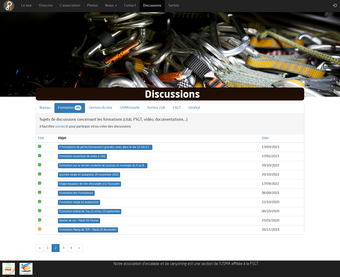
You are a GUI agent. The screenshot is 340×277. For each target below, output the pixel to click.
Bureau (45, 108)
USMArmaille (130, 108)
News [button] (111, 6)
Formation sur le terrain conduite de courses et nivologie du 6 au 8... (102, 165)
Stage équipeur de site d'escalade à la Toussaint (89, 184)
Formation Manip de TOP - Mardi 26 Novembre (88, 230)
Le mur (26, 6)
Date (265, 138)
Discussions (154, 5)
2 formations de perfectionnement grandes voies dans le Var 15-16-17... (105, 147)
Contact (130, 6)
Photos (92, 6)
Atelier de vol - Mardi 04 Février (79, 220)
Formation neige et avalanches (79, 202)
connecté (61, 126)
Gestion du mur (100, 108)
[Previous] (40, 248)
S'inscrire (46, 6)
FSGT (177, 108)
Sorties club (156, 108)
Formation (69, 107)
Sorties (173, 6)
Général (194, 108)
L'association (70, 6)
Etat (41, 138)
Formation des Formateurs (76, 193)
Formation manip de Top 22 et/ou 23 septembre (89, 211)
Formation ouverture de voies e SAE (82, 156)
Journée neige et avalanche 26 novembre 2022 (89, 174)
